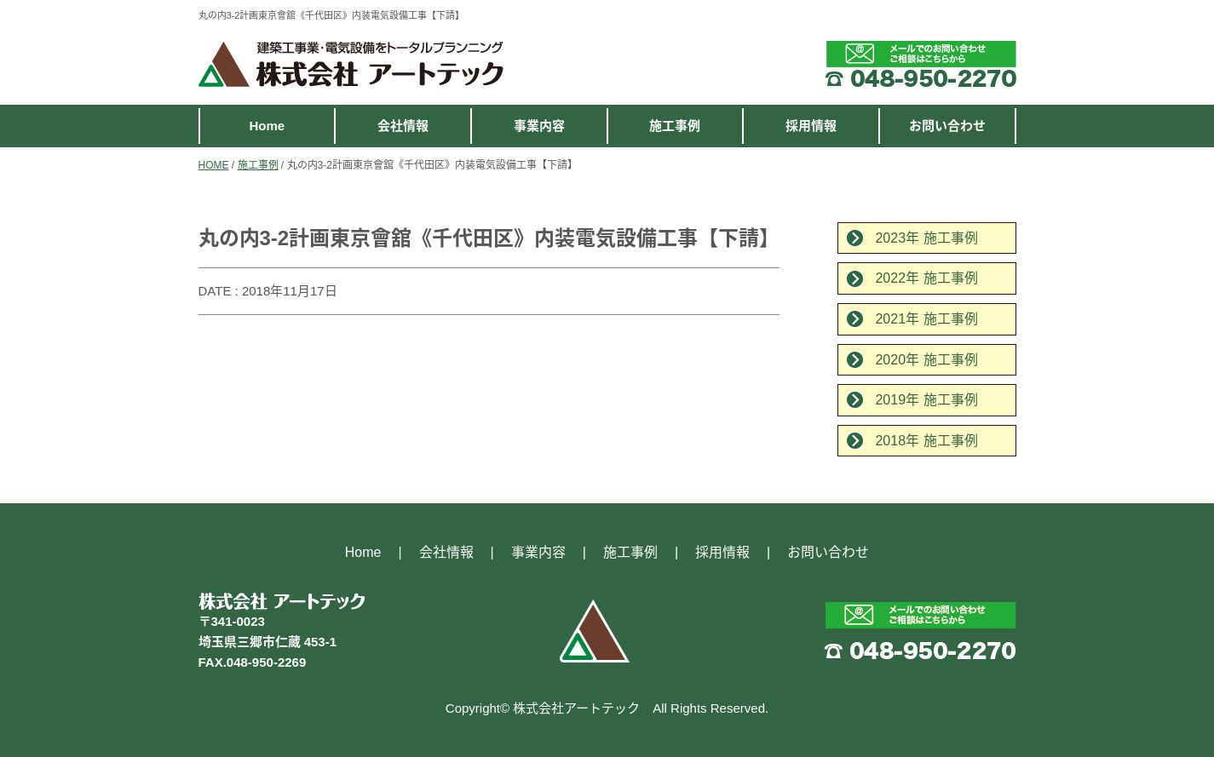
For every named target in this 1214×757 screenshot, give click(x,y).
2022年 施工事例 (926, 278)
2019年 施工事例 (926, 400)
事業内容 (539, 125)
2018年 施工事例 (926, 440)
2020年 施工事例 (926, 360)
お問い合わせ (947, 125)
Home (267, 125)
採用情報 (811, 125)
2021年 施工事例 (926, 319)
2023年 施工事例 (926, 238)
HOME (213, 165)
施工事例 (674, 125)
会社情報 (403, 125)
